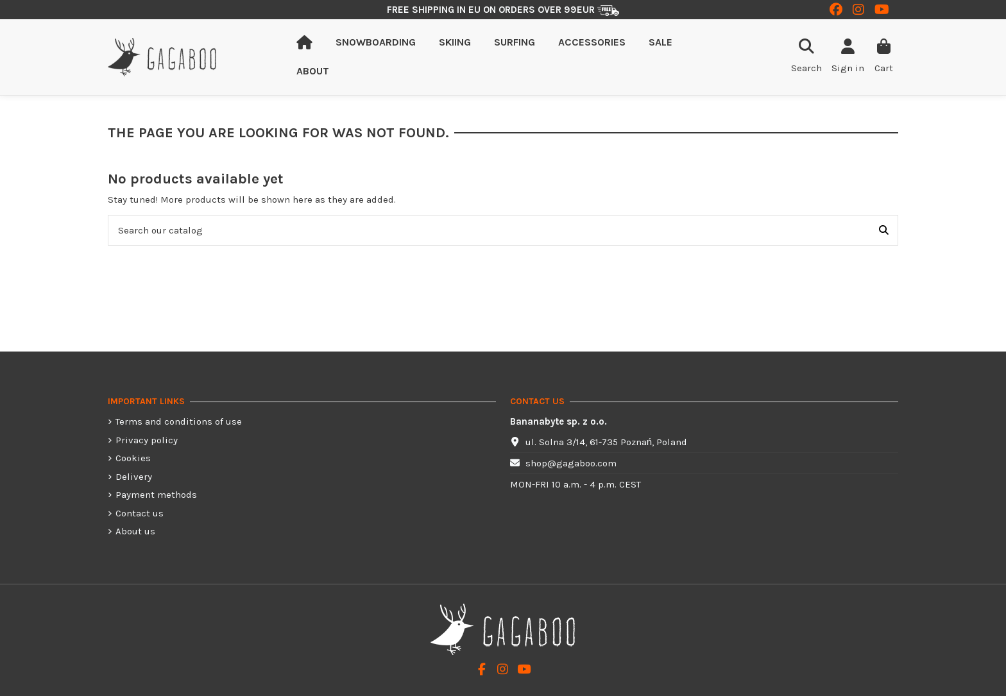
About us (135, 531)
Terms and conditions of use (178, 421)
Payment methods (156, 494)
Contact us (139, 513)
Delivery (133, 476)
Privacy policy (146, 440)
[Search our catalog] (883, 230)
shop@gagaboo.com (571, 463)
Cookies (133, 458)
